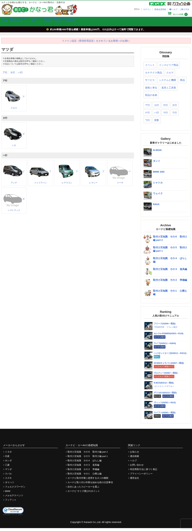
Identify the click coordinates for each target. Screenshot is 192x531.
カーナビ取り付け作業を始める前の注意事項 (90, 485)
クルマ (170, 75)
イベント (150, 67)
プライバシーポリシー (141, 476)
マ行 (165, 115)
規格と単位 (151, 90)
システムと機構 (167, 83)
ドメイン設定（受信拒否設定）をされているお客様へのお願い (96, 43)
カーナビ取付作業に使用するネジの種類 (88, 481)
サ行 (165, 108)
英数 (156, 123)
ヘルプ (133, 463)
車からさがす (25, 24)
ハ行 (20, 75)
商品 (182, 83)
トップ (8, 24)
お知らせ (134, 455)
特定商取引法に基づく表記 (143, 472)
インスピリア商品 (168, 67)
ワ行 (147, 123)
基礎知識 (79, 24)
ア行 (5, 75)
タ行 (12, 75)
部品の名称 (151, 98)
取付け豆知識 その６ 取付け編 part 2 (88, 455)
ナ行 (147, 115)
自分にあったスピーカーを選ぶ (83, 489)
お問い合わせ (96, 24)
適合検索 (64, 24)
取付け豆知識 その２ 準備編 (83, 472)
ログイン (147, 9)
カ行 (156, 108)
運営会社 (134, 481)
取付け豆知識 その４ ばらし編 (85, 463)
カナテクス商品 (153, 75)
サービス (150, 83)
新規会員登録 (160, 9)
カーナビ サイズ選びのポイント (84, 494)
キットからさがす (46, 24)
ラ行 (174, 115)
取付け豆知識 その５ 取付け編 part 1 (88, 459)
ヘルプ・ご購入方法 (180, 9)
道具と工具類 (168, 90)
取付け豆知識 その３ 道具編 (83, 468)
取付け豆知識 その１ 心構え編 (85, 476)
